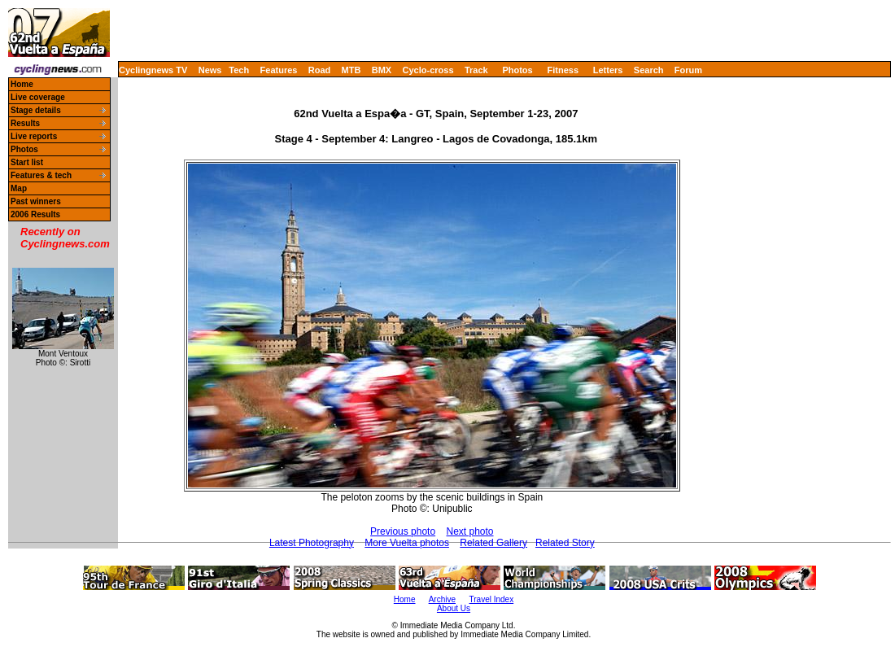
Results (25, 123)
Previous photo (402, 531)
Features (279, 70)
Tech (239, 70)
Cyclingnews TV (153, 70)
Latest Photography (311, 543)
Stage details (36, 110)
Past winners (36, 201)
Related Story (565, 543)
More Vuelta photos (407, 543)
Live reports (34, 136)
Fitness (562, 70)
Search (649, 70)
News (210, 70)
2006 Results (35, 214)
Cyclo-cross (428, 70)
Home (22, 84)
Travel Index (491, 599)
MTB (351, 70)
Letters (608, 70)
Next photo (469, 531)
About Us (453, 608)
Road (319, 70)
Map (19, 188)
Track (476, 70)
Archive (442, 599)
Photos (517, 70)
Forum (688, 70)
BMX (381, 70)
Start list (27, 162)
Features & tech (41, 175)
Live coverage (38, 97)
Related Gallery (493, 543)
